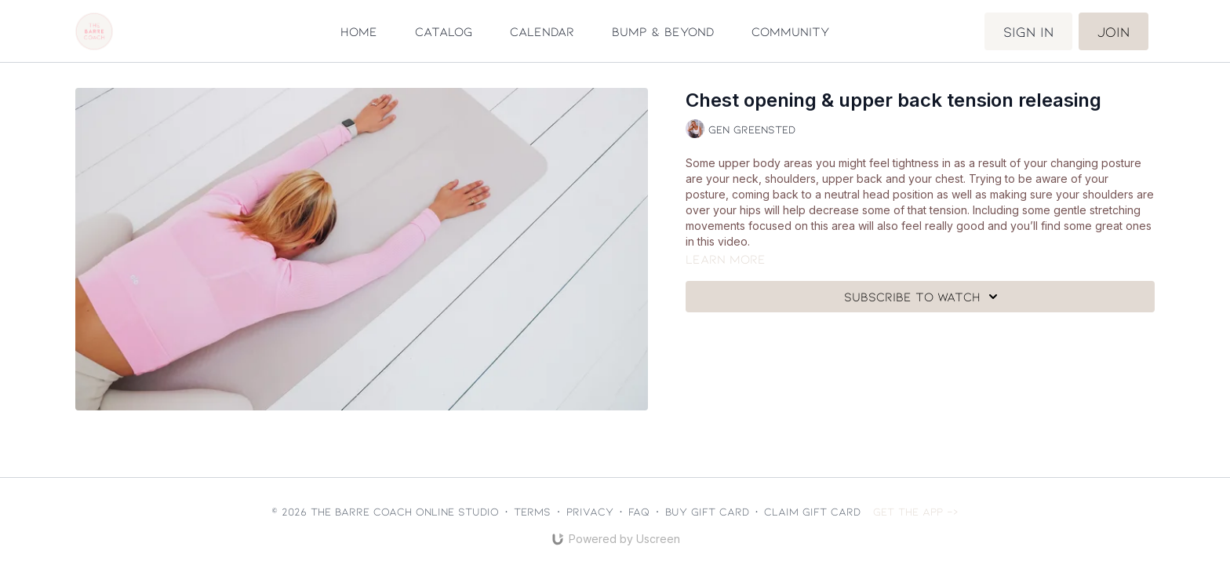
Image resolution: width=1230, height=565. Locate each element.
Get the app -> (916, 511)
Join (1113, 31)
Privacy (589, 511)
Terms (532, 511)
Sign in (1028, 31)
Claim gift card (812, 511)
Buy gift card (707, 511)
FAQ (639, 511)
